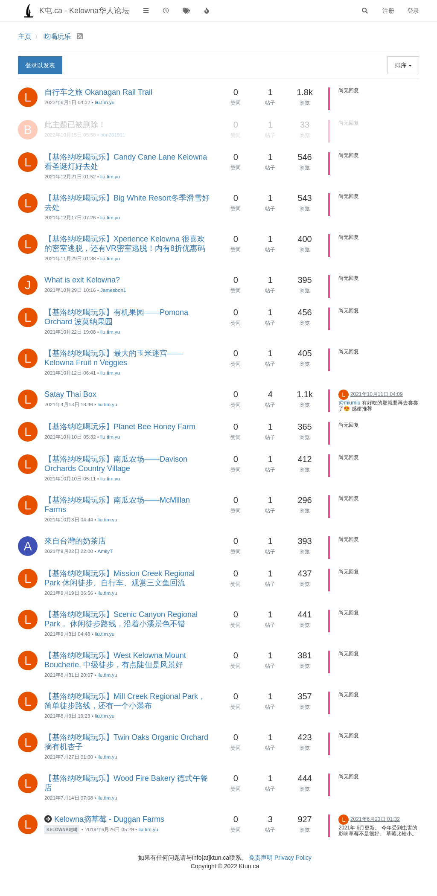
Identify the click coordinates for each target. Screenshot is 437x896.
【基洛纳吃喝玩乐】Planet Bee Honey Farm (119, 426)
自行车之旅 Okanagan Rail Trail (98, 92)
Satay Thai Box (70, 394)
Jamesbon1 (113, 290)
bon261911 (112, 134)
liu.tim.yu (104, 102)
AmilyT (105, 551)
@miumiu (349, 403)
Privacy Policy (293, 857)
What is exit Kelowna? (82, 280)
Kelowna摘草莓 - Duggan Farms (109, 819)
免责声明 (261, 857)
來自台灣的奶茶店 (75, 541)
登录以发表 (40, 65)
